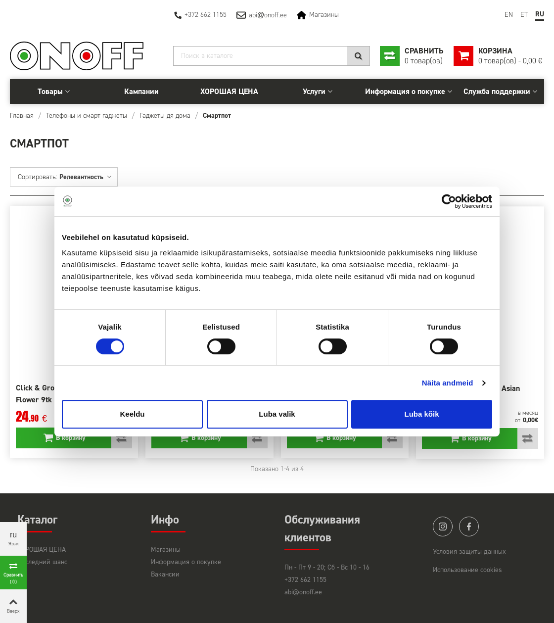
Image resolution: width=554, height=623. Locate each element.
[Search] (271, 56)
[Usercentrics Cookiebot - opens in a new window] (449, 201)
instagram (443, 526)
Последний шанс (42, 562)
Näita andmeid (447, 383)
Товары (50, 91)
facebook (469, 526)
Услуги (314, 91)
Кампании (141, 91)
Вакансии (165, 574)
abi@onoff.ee (303, 592)
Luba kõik (421, 414)
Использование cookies (467, 570)
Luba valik (277, 414)
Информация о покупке (405, 91)
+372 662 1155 (206, 14)
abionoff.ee (268, 15)
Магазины (324, 14)
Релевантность (85, 177)
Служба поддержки (496, 91)
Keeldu (132, 414)
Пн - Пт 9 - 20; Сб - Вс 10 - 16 (326, 567)
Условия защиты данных (469, 551)
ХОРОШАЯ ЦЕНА (229, 91)
